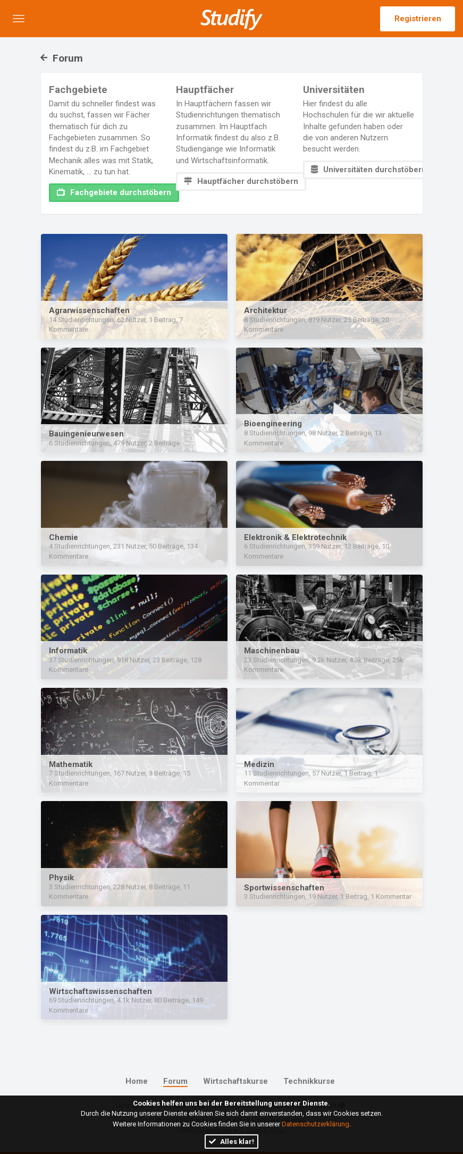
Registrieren (417, 18)
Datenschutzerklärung (315, 1124)
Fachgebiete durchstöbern (114, 192)
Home (136, 1081)
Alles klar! (231, 1141)
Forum (61, 58)
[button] (18, 18)
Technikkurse (309, 1081)
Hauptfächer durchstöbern (241, 181)
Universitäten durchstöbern (368, 169)
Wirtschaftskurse (235, 1081)
